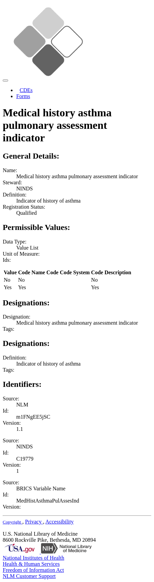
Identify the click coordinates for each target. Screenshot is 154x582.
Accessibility (59, 522)
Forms (23, 96)
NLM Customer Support (29, 576)
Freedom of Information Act (33, 570)
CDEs (26, 90)
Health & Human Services (31, 564)
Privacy (34, 522)
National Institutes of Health (33, 558)
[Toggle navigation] (5, 80)
